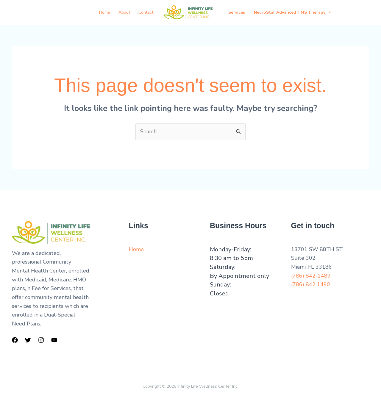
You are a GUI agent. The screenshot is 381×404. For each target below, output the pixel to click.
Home (104, 12)
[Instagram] (41, 340)
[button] (328, 12)
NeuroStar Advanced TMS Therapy (292, 12)
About (124, 12)
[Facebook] (15, 340)
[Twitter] (28, 340)
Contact (145, 12)
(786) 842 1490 (310, 284)
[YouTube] (54, 340)
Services (236, 12)
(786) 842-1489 (311, 275)
